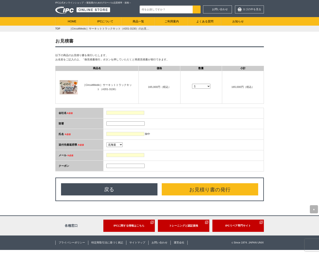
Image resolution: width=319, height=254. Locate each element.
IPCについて (105, 21)
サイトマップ (137, 242)
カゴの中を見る (252, 9)
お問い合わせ (220, 9)
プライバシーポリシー (72, 242)
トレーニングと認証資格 (183, 225)
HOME (72, 21)
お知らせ (238, 21)
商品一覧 (138, 21)
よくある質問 (204, 21)
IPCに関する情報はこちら (129, 225)
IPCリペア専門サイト (238, 225)
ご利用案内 (172, 21)
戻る (109, 189)
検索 (197, 9)
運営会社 (179, 242)
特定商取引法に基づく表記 (107, 242)
